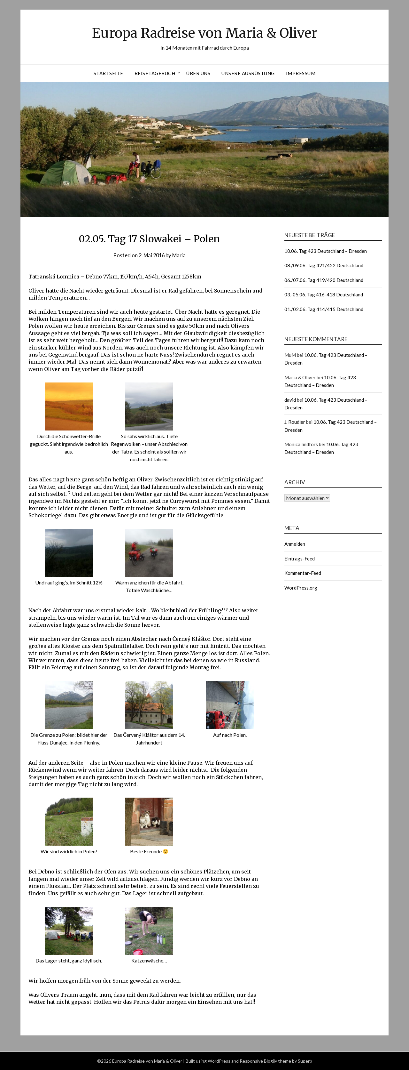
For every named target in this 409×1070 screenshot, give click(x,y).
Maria (180, 255)
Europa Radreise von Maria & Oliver (204, 32)
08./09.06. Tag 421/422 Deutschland (323, 265)
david (290, 400)
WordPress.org (300, 588)
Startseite (108, 73)
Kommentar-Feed (302, 573)
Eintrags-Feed (299, 558)
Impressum (301, 73)
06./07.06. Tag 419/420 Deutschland (323, 280)
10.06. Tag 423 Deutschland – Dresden (325, 251)
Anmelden (294, 544)
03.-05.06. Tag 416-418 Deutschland (323, 294)
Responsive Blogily (258, 1061)
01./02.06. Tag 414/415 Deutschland (323, 309)
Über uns (198, 73)
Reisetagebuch (155, 73)
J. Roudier (294, 422)
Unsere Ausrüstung (248, 73)
